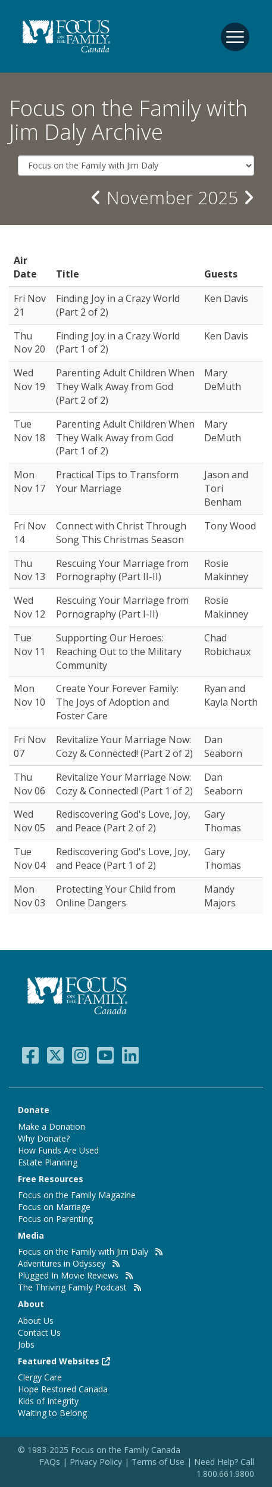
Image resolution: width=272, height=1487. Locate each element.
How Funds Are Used (58, 1150)
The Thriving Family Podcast (72, 1287)
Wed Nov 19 (29, 379)
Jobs (26, 1344)
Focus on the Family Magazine (77, 1195)
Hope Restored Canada (63, 1389)
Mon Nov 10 (29, 695)
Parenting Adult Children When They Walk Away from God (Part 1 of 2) (125, 437)
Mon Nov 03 (29, 896)
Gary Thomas (222, 821)
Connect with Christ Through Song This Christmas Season (121, 532)
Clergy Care (40, 1377)
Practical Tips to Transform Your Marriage (117, 481)
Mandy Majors (220, 896)
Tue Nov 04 (29, 858)
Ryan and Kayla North (231, 695)
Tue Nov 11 (29, 644)
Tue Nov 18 (29, 430)
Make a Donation (51, 1126)
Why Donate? (44, 1138)
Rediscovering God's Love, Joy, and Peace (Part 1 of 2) (123, 858)
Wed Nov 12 (29, 607)
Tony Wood (230, 525)
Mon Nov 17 (29, 481)
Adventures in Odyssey (61, 1263)
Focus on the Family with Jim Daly (83, 1251)
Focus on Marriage (54, 1206)
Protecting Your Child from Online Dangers (116, 896)
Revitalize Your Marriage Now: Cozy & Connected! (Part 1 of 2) (124, 784)
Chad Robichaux (227, 644)
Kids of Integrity (48, 1401)
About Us (36, 1320)
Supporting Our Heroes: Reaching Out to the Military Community (119, 651)
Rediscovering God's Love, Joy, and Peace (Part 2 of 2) (123, 821)
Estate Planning (47, 1162)
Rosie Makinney (226, 570)
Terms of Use (158, 1461)
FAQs (49, 1461)
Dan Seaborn (223, 746)
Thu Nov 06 (29, 784)
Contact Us (39, 1332)
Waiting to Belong (52, 1413)
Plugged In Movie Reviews (68, 1275)
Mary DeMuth (222, 379)
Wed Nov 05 (29, 821)
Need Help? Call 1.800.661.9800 (224, 1467)
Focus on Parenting (55, 1218)
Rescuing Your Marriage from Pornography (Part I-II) (122, 607)
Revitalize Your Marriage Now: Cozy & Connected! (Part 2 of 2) (124, 746)
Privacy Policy (97, 1461)
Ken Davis (226, 298)
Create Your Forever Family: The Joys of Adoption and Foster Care (117, 702)
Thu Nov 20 (29, 342)
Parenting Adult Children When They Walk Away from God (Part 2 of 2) (125, 386)
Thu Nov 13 (29, 570)
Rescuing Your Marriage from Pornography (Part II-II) (122, 570)
